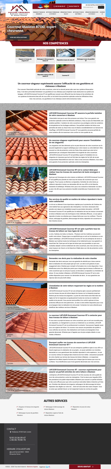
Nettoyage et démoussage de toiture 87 (52, 13)
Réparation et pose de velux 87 (65, 13)
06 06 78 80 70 (73, 6)
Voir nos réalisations (18, 37)
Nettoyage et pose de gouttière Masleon (27, 414)
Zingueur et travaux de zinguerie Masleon (27, 408)
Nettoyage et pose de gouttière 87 (78, 13)
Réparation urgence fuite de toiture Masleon (53, 414)
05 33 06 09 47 (59, 6)
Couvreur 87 (102, 13)
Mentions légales (32, 467)
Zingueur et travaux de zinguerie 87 (39, 13)
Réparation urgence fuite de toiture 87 (91, 13)
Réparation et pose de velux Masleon (80, 408)
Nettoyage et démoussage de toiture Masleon (54, 408)
